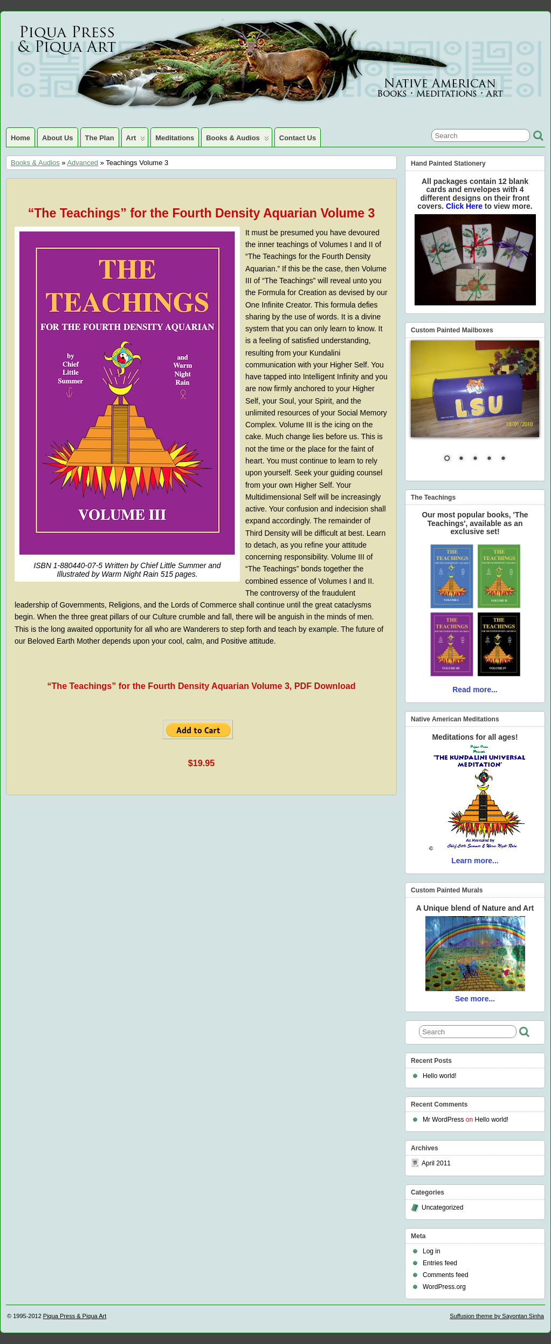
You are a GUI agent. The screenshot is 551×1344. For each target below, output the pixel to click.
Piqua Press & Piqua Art (74, 1316)
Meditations (174, 138)
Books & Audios (237, 140)
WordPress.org (444, 1287)
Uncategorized (442, 1207)
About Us (57, 138)
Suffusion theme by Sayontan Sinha (497, 1316)
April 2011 (436, 1163)
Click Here (465, 206)
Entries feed (440, 1263)
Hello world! (440, 1076)
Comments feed (446, 1275)
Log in (431, 1251)
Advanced (82, 163)
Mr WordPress (443, 1119)
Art (136, 140)
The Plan (99, 138)
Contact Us (297, 138)
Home (20, 138)
